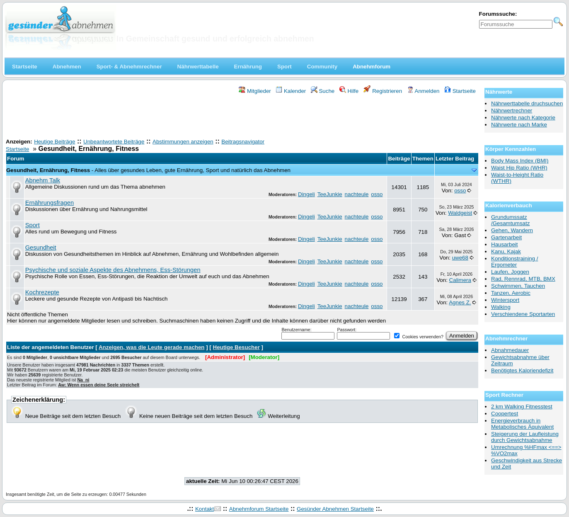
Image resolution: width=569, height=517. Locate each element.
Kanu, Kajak (506, 251)
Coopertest (504, 413)
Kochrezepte (42, 292)
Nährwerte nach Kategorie (523, 117)
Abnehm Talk (42, 180)
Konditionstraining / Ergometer (514, 261)
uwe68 (460, 258)
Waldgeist (460, 213)
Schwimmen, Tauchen (518, 286)
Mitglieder (255, 91)
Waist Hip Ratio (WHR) (519, 168)
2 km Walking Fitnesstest (521, 406)
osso (377, 194)
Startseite (460, 91)
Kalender (291, 91)
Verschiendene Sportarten (523, 314)
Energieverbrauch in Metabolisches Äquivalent (522, 423)
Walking (501, 307)
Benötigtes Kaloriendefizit (522, 370)
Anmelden (423, 91)
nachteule (357, 194)
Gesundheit (40, 247)
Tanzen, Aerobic (510, 293)
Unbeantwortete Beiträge (113, 141)
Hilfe (348, 91)
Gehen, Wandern (512, 230)
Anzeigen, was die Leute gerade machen (152, 347)
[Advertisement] (242, 117)
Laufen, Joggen (510, 272)
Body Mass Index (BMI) (520, 161)
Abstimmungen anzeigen (183, 141)
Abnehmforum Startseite (259, 509)
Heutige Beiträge (54, 141)
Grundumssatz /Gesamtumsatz (510, 220)
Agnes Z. (460, 302)
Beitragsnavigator (242, 141)
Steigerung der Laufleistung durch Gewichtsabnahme (525, 437)
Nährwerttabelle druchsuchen (527, 103)
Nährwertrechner (511, 110)
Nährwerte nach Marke (519, 124)
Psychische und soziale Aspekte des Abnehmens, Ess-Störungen (113, 270)
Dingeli (306, 194)
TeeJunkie (329, 194)
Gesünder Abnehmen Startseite (335, 509)
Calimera (460, 280)
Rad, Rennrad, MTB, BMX (523, 279)
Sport (32, 225)
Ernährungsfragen (49, 202)
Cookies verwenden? (418, 336)
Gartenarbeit (506, 237)
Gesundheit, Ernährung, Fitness (48, 170)
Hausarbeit (504, 244)
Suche (323, 91)
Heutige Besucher (236, 347)
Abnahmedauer (510, 350)
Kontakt (204, 509)
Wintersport (505, 300)
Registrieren (382, 91)
